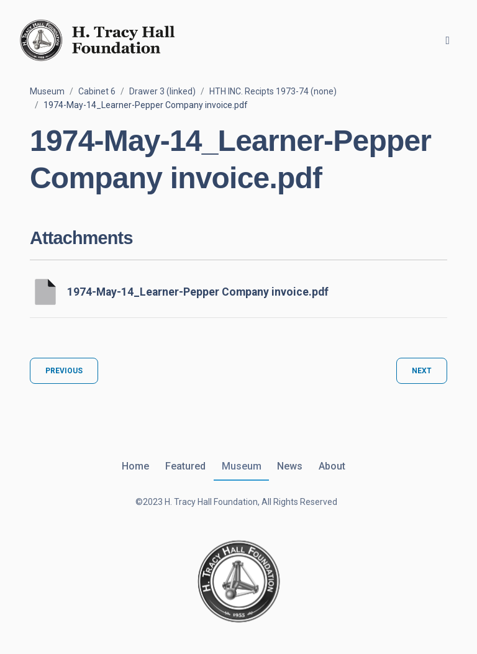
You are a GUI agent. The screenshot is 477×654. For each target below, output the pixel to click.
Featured (185, 466)
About (332, 466)
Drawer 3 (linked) (162, 91)
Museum (47, 91)
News (289, 466)
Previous (64, 370)
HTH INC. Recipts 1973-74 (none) (273, 91)
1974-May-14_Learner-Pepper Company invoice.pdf (198, 292)
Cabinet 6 (97, 91)
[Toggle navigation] (447, 40)
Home (135, 466)
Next (422, 370)
